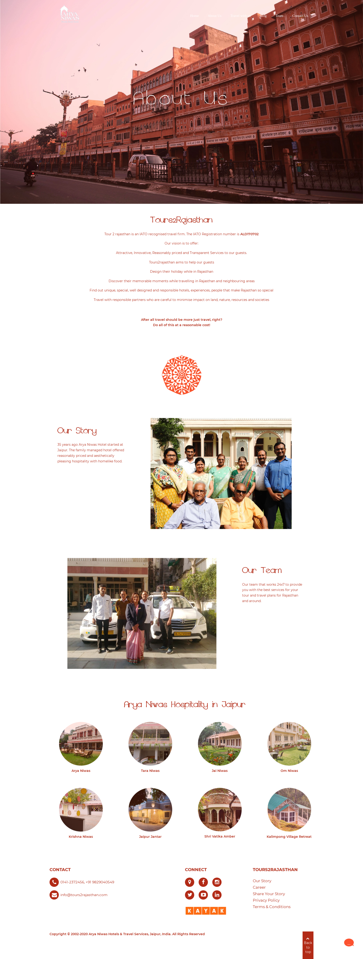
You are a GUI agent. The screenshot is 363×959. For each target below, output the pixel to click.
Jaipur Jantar (150, 837)
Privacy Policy (266, 900)
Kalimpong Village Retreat (289, 837)
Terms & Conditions (272, 906)
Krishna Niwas (81, 837)
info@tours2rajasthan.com (83, 895)
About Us (181, 98)
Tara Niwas (150, 771)
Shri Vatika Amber (219, 836)
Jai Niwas (220, 771)
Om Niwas (289, 771)
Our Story (262, 881)
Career (259, 887)
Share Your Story (269, 893)
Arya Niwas (81, 771)
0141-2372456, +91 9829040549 (87, 882)
